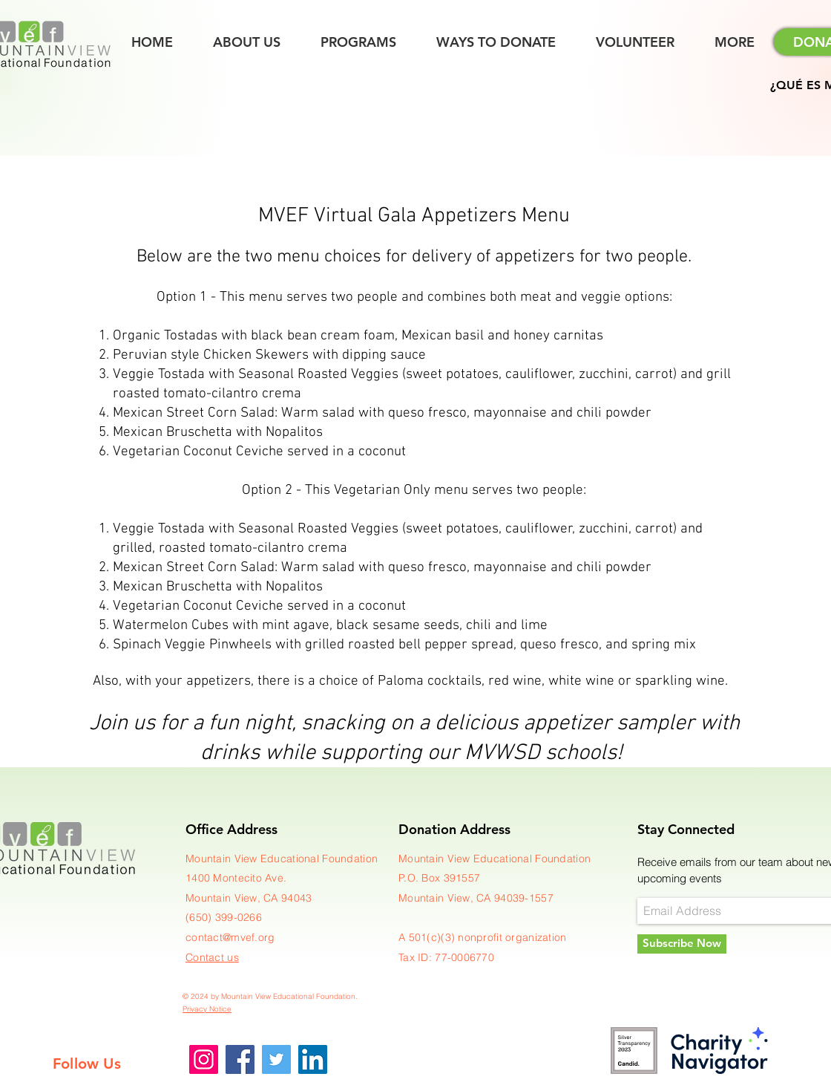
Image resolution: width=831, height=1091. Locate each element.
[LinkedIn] (312, 1059)
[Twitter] (276, 1059)
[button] (734, 42)
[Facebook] (240, 1059)
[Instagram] (203, 1059)
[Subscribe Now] (681, 944)
